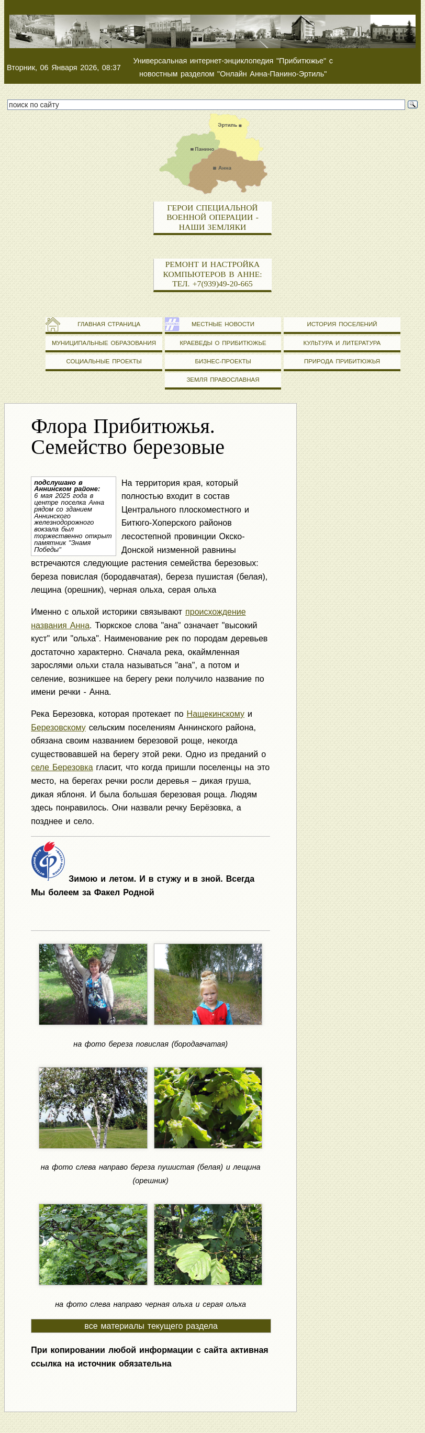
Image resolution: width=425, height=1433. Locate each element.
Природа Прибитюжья (342, 361)
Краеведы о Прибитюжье (223, 343)
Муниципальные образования (104, 343)
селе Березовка (62, 767)
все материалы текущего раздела (151, 1325)
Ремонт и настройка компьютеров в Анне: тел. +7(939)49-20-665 (212, 274)
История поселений (342, 324)
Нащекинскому (215, 713)
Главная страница (104, 324)
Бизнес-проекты (223, 361)
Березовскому (58, 727)
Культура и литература (342, 343)
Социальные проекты (103, 361)
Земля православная (222, 379)
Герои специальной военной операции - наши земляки (212, 217)
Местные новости (223, 324)
